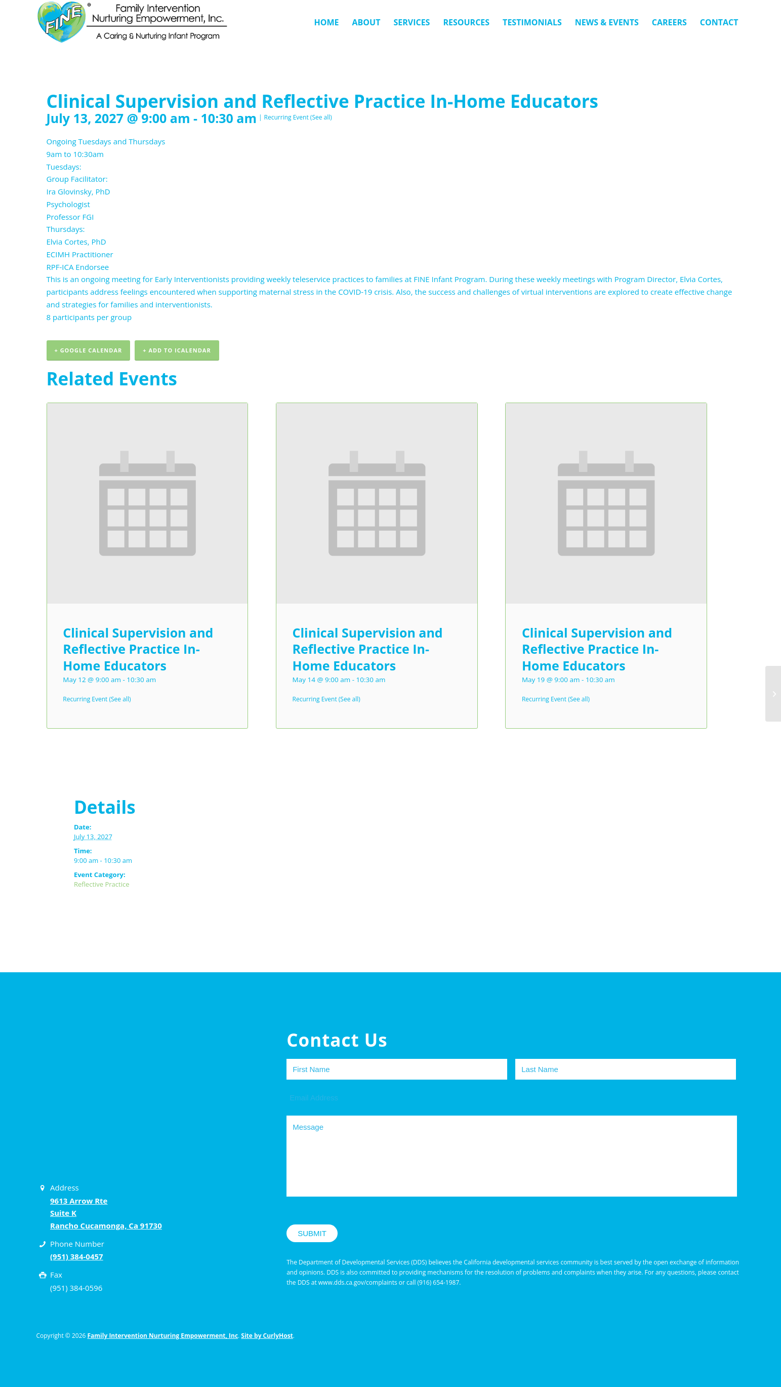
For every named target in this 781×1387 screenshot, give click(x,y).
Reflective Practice (102, 884)
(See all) (321, 117)
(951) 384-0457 (76, 1257)
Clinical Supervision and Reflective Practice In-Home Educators (138, 649)
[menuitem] (326, 22)
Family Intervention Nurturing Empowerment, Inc (163, 1336)
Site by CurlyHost (267, 1336)
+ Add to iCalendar (177, 350)
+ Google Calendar (88, 350)
